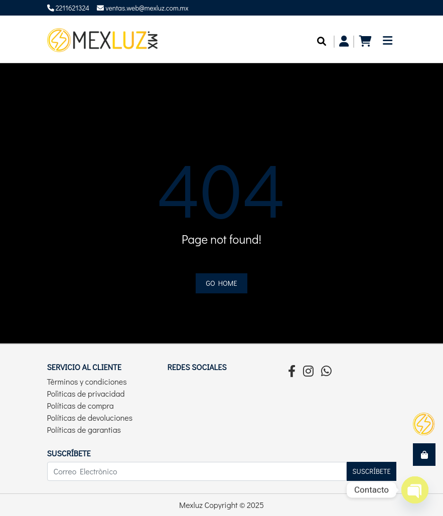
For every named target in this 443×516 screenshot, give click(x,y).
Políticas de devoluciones (90, 417)
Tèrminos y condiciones (87, 381)
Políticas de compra (80, 405)
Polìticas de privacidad (86, 393)
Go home (221, 283)
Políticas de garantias (84, 429)
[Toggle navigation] (387, 43)
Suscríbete (371, 471)
